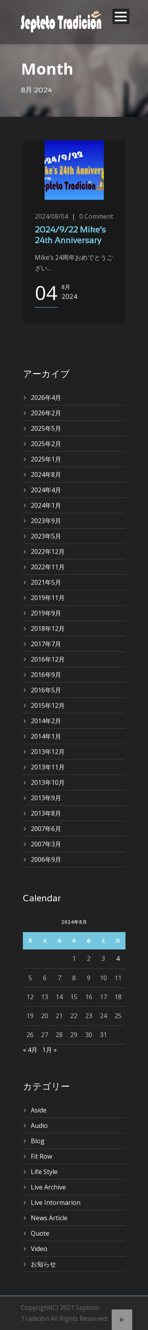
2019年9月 (46, 613)
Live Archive (48, 1187)
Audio (39, 1125)
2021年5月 (46, 582)
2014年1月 (46, 736)
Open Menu (120, 16)
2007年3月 (46, 844)
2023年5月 (46, 536)
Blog (38, 1141)
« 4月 (30, 1049)
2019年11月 (48, 597)
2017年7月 (46, 644)
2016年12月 (48, 659)
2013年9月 (46, 797)
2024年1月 (46, 505)
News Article (49, 1218)
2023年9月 (46, 520)
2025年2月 (46, 443)
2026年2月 (46, 413)
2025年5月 (46, 428)
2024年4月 (46, 490)
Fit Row (41, 1156)
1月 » (49, 1049)
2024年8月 (46, 474)
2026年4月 (46, 397)
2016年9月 (46, 674)
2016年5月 (46, 690)
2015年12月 (48, 705)
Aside (39, 1110)
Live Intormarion (56, 1202)
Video (39, 1248)
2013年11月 (48, 767)
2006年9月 (46, 859)
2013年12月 (48, 751)
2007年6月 (46, 828)
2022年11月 (48, 567)
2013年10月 (48, 782)
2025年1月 (46, 459)
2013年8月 (46, 813)
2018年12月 (48, 628)
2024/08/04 (51, 216)
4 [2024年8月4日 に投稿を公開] (118, 958)
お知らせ (43, 1264)
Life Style (44, 1171)
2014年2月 (46, 721)
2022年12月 (48, 551)
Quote (40, 1233)
